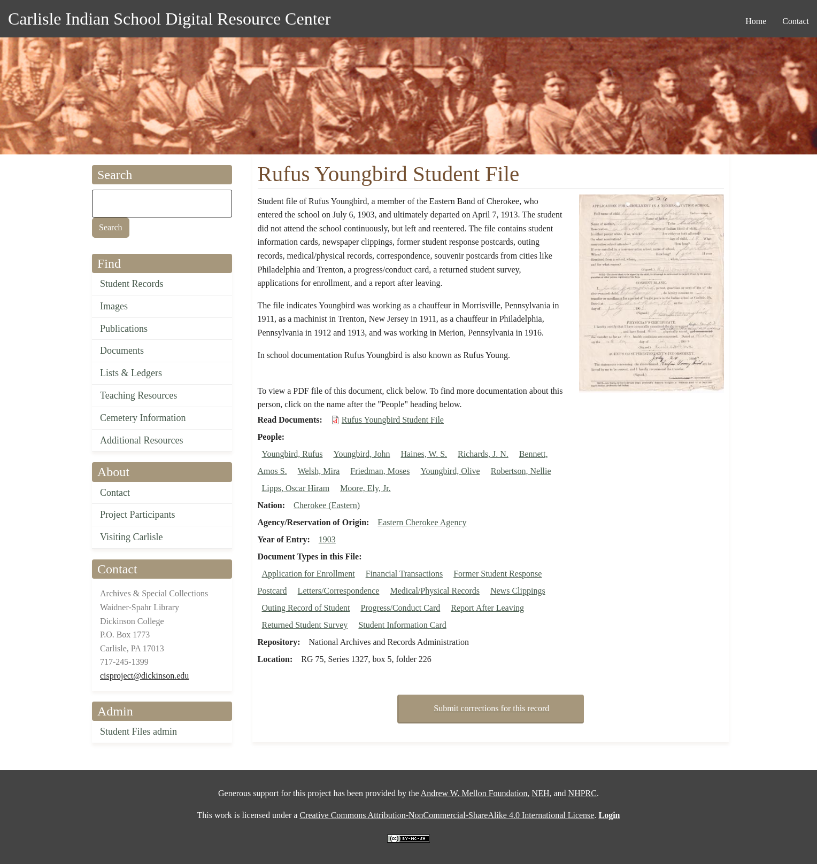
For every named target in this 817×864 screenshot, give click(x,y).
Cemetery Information (143, 417)
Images (114, 306)
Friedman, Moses (380, 471)
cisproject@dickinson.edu (144, 675)
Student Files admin (138, 731)
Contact (115, 492)
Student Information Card (402, 624)
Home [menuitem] (755, 21)
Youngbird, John (361, 453)
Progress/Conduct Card (400, 607)
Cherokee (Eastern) (327, 505)
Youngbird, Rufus (292, 453)
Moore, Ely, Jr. (365, 488)
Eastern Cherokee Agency (421, 522)
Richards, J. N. (483, 453)
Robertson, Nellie (521, 471)
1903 (327, 539)
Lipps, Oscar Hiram (296, 488)
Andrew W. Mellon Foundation (474, 793)
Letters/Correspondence (339, 590)
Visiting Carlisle (131, 537)
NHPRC (582, 793)
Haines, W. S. (423, 453)
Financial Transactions (404, 573)
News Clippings (517, 590)
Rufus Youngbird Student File (393, 419)
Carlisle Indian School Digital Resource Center (169, 18)
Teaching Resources (138, 395)
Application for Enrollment (308, 573)
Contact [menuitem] (795, 21)
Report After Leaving (487, 607)
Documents (122, 350)
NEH (541, 793)
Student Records (132, 283)
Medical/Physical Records (435, 590)
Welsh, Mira (319, 471)
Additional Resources (141, 440)
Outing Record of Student (306, 607)
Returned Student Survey (305, 624)
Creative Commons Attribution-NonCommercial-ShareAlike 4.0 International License (446, 815)
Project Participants (137, 514)
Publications (124, 328)
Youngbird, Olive (450, 471)
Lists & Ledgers (131, 373)
